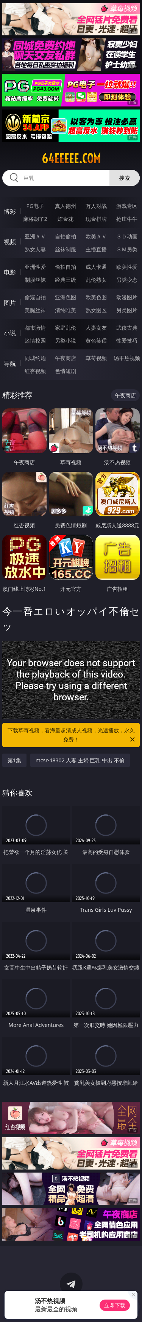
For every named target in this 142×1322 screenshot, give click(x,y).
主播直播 (96, 249)
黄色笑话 (96, 340)
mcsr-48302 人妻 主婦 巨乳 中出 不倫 (80, 760)
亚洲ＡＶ (35, 236)
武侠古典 (126, 327)
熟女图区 (96, 310)
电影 (10, 272)
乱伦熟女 (96, 279)
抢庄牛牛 (126, 218)
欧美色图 (96, 297)
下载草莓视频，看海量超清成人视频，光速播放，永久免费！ (72, 735)
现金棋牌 (96, 218)
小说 (10, 333)
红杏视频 (35, 371)
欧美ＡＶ (96, 236)
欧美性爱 (126, 266)
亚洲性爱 (35, 266)
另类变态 (126, 279)
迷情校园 (35, 340)
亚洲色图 (65, 297)
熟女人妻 (35, 249)
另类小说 (65, 340)
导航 (10, 363)
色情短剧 (65, 371)
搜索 (124, 177)
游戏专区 (126, 205)
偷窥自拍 (35, 297)
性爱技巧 (126, 340)
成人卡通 (96, 266)
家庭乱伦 (65, 327)
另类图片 (126, 310)
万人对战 (96, 205)
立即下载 (114, 1305)
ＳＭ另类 (126, 249)
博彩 (10, 211)
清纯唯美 (65, 310)
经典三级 (65, 279)
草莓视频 (96, 358)
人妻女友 (96, 327)
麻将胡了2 (35, 218)
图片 (10, 302)
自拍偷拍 (65, 236)
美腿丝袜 (35, 310)
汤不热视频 (127, 358)
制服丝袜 (35, 279)
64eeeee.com (71, 158)
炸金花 (65, 218)
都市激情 (35, 327)
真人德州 (65, 205)
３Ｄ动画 (126, 236)
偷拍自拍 (65, 266)
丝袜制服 (65, 249)
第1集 (14, 760)
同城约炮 (35, 358)
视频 (10, 242)
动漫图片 (126, 297)
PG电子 (35, 205)
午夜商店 (65, 358)
